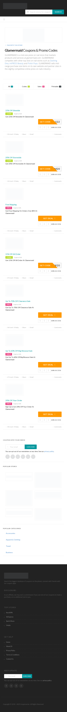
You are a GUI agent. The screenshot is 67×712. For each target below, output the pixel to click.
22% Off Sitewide (12, 110)
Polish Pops (33, 63)
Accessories (10, 533)
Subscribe (31, 447)
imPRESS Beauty (16, 63)
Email (30, 134)
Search (58, 12)
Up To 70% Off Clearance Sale (17, 301)
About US (9, 646)
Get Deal (49, 218)
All (10, 86)
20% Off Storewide (13, 157)
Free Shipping (11, 204)
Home (8, 642)
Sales (41, 86)
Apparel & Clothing (13, 540)
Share (23, 134)
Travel (8, 546)
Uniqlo (8, 625)
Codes (26, 86)
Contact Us (9, 659)
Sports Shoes (10, 621)
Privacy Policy (10, 650)
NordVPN (9, 613)
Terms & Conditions (12, 655)
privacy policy (49, 451)
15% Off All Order (13, 254)
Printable (56, 86)
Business (9, 552)
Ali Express (9, 617)
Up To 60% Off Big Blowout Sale (18, 351)
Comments (57, 134)
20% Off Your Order (13, 400)
